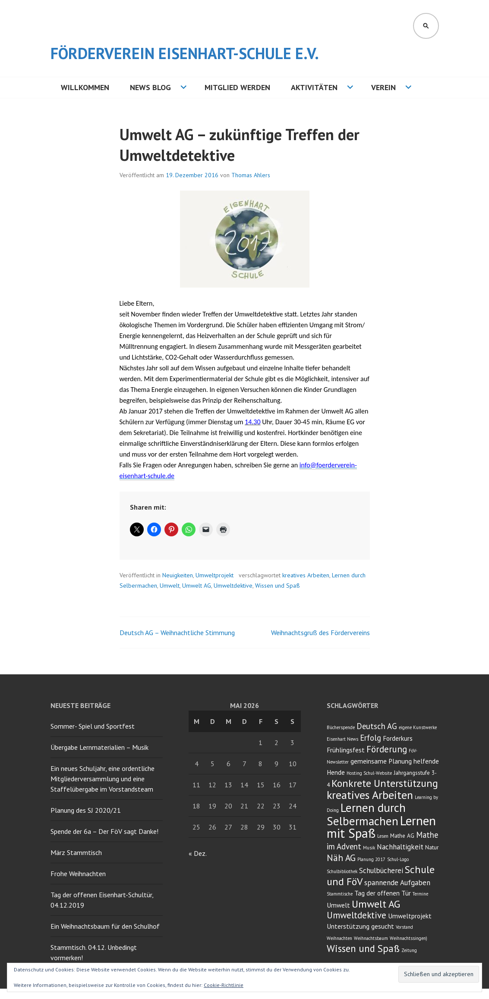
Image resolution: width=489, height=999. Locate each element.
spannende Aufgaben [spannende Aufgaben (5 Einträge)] (397, 882)
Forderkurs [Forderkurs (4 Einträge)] (398, 738)
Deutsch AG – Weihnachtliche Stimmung (177, 632)
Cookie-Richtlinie (223, 985)
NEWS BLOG (150, 87)
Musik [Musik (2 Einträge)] (369, 848)
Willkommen (85, 87)
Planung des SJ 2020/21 (85, 810)
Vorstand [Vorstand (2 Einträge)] (404, 927)
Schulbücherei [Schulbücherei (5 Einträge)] (381, 870)
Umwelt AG (196, 585)
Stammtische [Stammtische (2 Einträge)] (340, 894)
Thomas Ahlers (250, 175)
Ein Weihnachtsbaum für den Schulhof (105, 926)
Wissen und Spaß (277, 585)
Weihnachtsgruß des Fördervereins (320, 632)
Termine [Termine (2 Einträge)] (420, 894)
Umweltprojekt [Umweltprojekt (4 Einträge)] (410, 915)
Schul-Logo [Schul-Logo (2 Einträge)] (398, 859)
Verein (383, 87)
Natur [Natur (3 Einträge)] (432, 847)
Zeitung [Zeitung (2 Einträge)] (409, 950)
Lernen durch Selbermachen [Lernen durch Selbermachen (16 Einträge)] (366, 814)
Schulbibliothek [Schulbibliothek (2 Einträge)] (342, 871)
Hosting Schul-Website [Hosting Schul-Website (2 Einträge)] (369, 773)
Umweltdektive (233, 585)
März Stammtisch (76, 852)
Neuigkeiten (177, 575)
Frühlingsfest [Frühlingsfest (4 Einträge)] (346, 749)
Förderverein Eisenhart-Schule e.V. (184, 53)
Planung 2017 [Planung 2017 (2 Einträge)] (371, 859)
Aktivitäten (314, 87)
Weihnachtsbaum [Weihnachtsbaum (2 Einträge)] (371, 938)
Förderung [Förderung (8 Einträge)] (386, 749)
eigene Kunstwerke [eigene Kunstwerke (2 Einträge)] (418, 727)
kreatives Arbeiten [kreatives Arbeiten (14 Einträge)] (370, 795)
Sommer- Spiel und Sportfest (92, 726)
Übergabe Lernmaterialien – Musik (99, 747)
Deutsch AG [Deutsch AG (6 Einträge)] (376, 726)
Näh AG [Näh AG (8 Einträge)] (341, 858)
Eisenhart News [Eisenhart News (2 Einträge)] (342, 739)
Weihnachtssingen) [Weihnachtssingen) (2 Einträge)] (408, 938)
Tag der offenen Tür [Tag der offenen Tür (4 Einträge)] (382, 893)
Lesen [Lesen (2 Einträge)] (382, 836)
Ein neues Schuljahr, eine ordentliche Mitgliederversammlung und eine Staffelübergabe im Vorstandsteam (102, 778)
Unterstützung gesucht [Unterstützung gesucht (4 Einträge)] (360, 926)
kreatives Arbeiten (305, 575)
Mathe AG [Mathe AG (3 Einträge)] (402, 835)
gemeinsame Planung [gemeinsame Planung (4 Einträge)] (381, 761)
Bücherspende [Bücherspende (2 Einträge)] (341, 727)
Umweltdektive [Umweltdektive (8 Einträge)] (356, 915)
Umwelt (170, 585)
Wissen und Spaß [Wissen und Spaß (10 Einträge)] (363, 948)
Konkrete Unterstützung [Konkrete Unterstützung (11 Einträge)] (384, 783)
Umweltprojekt (214, 575)
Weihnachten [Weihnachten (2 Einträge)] (339, 938)
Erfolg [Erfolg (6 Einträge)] (370, 738)
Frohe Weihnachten (78, 873)
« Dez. (197, 853)
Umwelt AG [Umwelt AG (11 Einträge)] (376, 904)
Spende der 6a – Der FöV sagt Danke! (104, 831)
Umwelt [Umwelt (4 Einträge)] (338, 905)
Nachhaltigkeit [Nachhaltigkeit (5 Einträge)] (400, 847)
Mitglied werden (237, 87)
